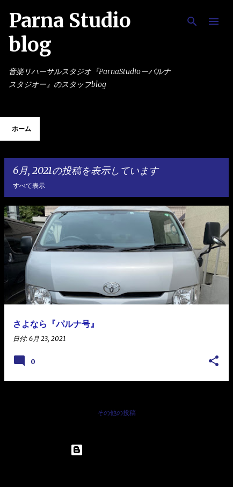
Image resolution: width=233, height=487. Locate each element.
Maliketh (144, 472)
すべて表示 (29, 185)
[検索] (192, 21)
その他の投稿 (116, 412)
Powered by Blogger (116, 450)
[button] (213, 361)
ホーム (21, 128)
